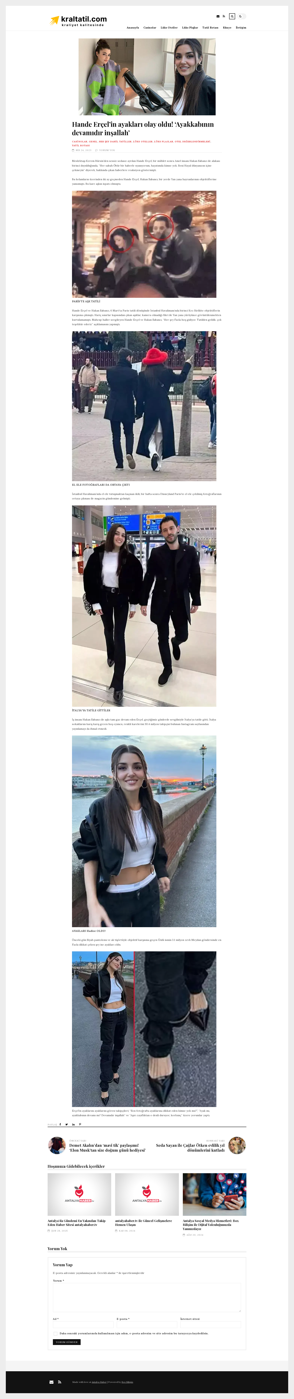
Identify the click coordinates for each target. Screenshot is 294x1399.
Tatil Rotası (210, 27)
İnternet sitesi (190, 1319)
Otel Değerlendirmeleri (192, 141)
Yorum (58, 1280)
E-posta (123, 1319)
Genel (93, 141)
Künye (227, 27)
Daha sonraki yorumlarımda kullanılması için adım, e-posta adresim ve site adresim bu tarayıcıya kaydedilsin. (134, 1333)
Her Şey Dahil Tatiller (115, 141)
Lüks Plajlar (190, 27)
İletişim (241, 27)
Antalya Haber (99, 1382)
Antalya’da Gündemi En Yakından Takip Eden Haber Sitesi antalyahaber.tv (79, 1194)
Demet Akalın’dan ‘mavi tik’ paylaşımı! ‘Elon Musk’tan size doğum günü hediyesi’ (107, 1148)
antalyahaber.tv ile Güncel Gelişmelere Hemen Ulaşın (147, 1194)
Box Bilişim (127, 1382)
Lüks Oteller (169, 27)
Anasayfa (133, 27)
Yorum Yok (107, 150)
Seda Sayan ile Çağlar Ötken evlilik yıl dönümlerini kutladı (190, 1148)
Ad (56, 1319)
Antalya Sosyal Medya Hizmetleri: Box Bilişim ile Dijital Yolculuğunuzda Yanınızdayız (214, 1194)
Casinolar (149, 27)
